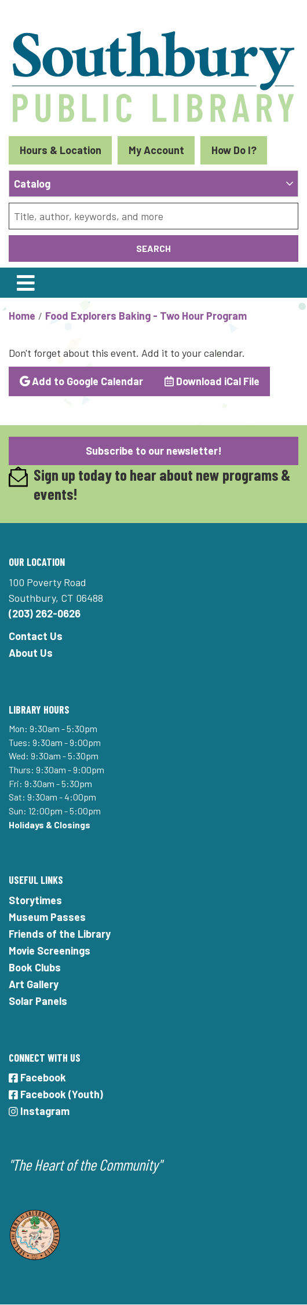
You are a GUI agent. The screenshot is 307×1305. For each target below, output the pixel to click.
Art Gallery (34, 984)
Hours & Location (60, 150)
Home (22, 315)
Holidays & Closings (49, 824)
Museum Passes (47, 917)
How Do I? (234, 150)
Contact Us (36, 636)
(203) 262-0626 (45, 613)
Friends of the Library (60, 933)
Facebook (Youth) (56, 1094)
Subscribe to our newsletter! (154, 450)
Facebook (37, 1077)
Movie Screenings (49, 950)
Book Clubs (35, 967)
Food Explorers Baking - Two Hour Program (146, 315)
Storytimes (35, 900)
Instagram (39, 1111)
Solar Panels (38, 1001)
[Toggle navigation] (25, 282)
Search (153, 248)
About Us (31, 652)
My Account (156, 150)
